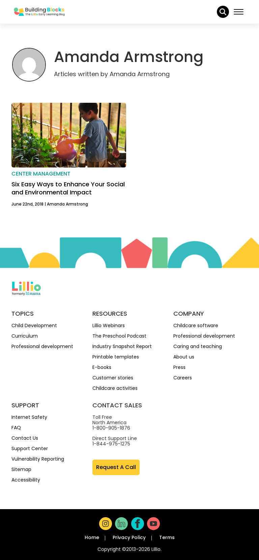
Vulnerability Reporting (37, 459)
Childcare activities (115, 388)
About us (183, 356)
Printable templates (115, 356)
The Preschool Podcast (119, 336)
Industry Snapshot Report (122, 346)
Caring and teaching (197, 346)
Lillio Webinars (108, 325)
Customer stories (112, 377)
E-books (101, 367)
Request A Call (116, 467)
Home (92, 537)
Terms (167, 537)
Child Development (34, 325)
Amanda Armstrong (67, 204)
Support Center (29, 448)
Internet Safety (29, 417)
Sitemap (21, 469)
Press (179, 367)
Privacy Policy (129, 537)
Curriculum (24, 336)
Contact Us (24, 438)
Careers (182, 377)
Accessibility (25, 479)
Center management (40, 173)
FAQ (16, 427)
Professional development (42, 346)
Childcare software (195, 325)
